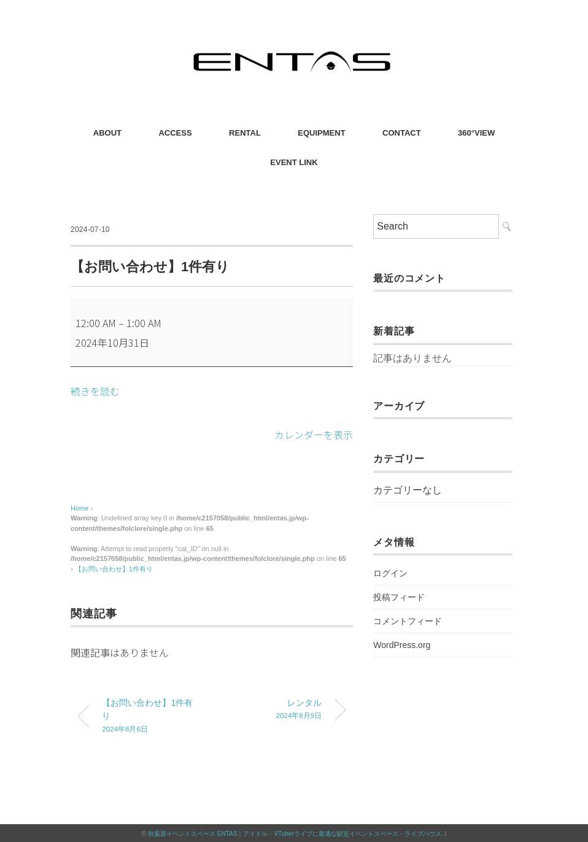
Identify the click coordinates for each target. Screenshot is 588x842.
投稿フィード (399, 597)
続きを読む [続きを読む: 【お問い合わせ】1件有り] (95, 391)
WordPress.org (401, 645)
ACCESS (174, 132)
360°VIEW (476, 132)
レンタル (276, 709)
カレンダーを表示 (313, 434)
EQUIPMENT (321, 132)
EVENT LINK (293, 162)
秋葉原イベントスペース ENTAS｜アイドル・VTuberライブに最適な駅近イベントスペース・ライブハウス (294, 832)
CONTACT (401, 132)
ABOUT (107, 132)
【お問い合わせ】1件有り (114, 567)
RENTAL (245, 132)
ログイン (390, 573)
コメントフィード (407, 621)
